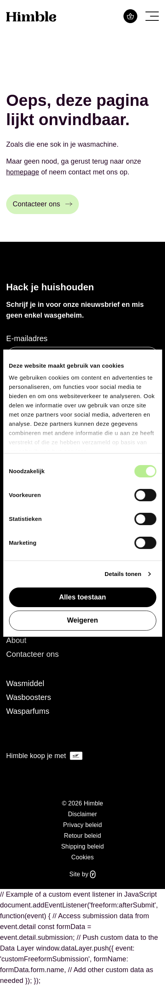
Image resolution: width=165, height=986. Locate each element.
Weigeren (82, 620)
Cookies (82, 857)
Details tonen (123, 574)
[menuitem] (82, 640)
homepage (22, 172)
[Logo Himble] (31, 16)
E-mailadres (27, 338)
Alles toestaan (82, 597)
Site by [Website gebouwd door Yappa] (82, 874)
